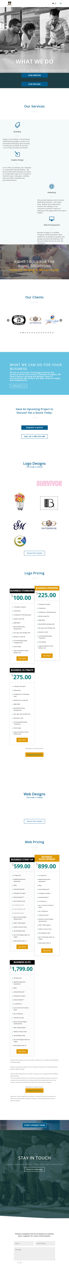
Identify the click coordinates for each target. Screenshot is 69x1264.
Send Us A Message (34, 1169)
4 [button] (27, 332)
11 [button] (43, 332)
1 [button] (20, 332)
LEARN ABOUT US (18, 386)
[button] (8, 320)
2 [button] (23, 332)
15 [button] (52, 332)
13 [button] (48, 332)
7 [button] (34, 332)
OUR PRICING (34, 84)
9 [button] (39, 332)
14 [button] (50, 332)
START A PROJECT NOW (34, 1125)
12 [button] (45, 332)
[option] (18, 320)
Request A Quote (34, 754)
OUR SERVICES (34, 75)
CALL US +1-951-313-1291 (34, 436)
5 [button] (29, 332)
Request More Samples (34, 553)
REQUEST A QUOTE (34, 427)
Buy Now (22, 658)
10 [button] (41, 332)
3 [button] (25, 332)
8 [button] (36, 332)
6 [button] (32, 332)
